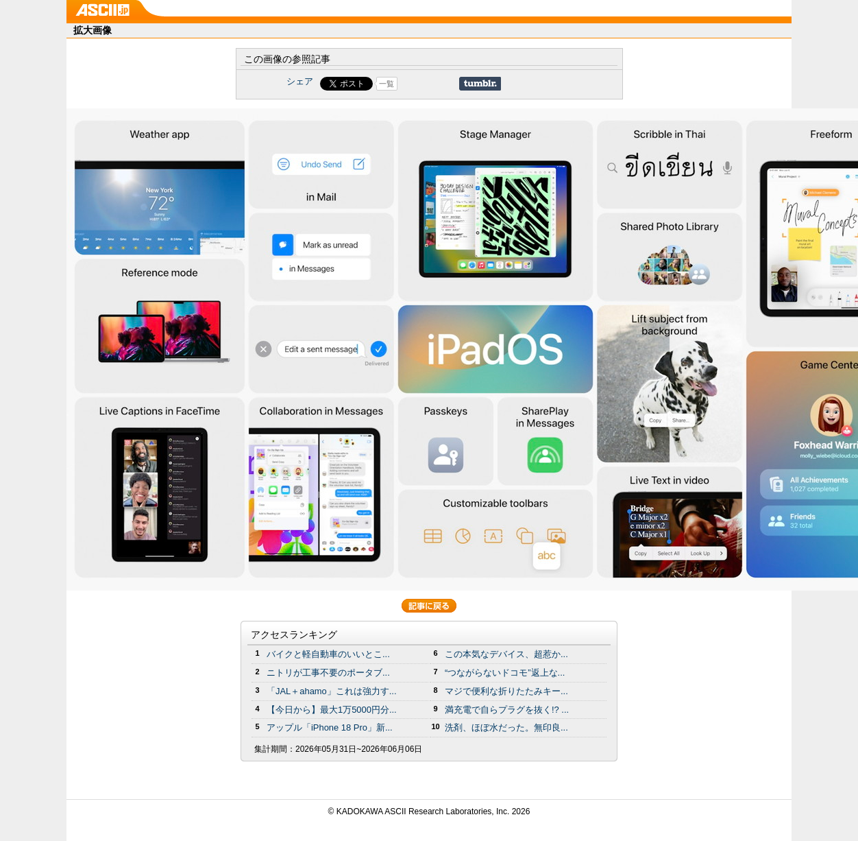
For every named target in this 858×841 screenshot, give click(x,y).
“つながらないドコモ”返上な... (505, 672)
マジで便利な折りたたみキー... (506, 691)
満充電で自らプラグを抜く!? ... (507, 709)
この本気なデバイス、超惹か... (506, 654)
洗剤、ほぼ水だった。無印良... (506, 727)
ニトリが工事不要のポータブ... (328, 672)
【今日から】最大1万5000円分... (332, 709)
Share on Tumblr (480, 84)
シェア (299, 81)
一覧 (386, 84)
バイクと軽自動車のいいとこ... (328, 654)
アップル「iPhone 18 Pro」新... (330, 727)
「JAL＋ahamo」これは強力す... (332, 691)
